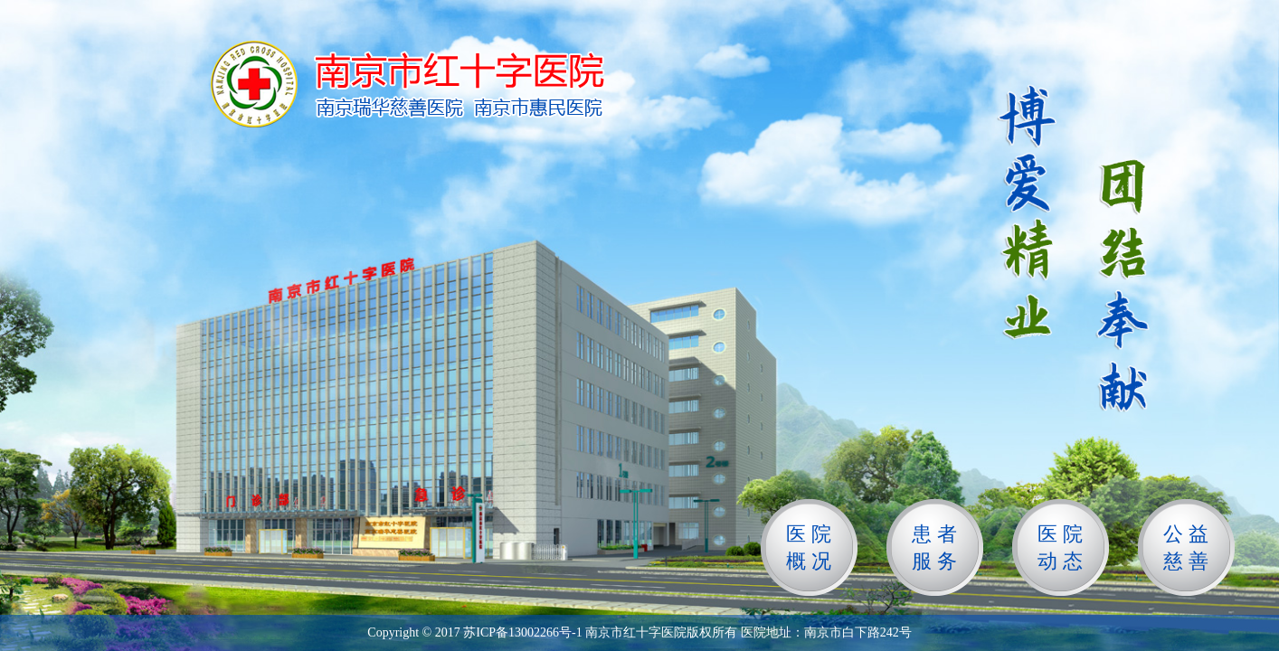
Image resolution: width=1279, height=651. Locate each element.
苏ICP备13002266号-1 (522, 632)
